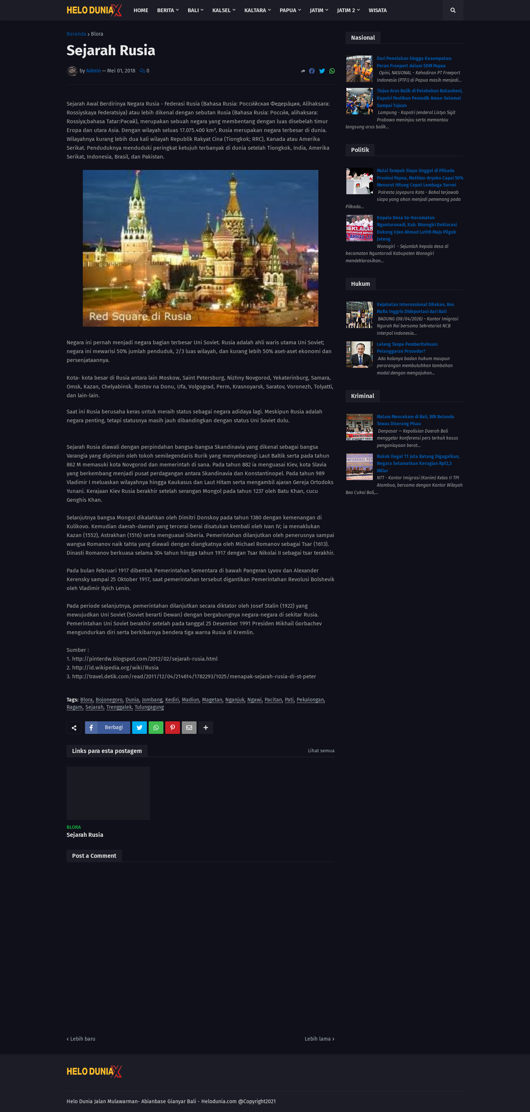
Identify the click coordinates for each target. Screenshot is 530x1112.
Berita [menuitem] (165, 10)
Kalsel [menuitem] (221, 10)
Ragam (74, 707)
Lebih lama (318, 1039)
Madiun (190, 700)
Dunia (132, 700)
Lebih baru (82, 1039)
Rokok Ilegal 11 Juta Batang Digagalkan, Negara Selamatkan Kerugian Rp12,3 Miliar (418, 463)
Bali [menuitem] (193, 10)
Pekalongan (310, 700)
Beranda (76, 34)
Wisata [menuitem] (378, 10)
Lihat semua (321, 750)
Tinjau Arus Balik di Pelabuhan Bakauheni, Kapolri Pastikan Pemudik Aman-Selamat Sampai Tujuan (420, 98)
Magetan (212, 700)
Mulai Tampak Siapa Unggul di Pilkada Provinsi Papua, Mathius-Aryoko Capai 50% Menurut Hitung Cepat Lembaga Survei (420, 178)
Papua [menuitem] (288, 10)
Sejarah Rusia (85, 834)
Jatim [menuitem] (317, 10)
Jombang (152, 700)
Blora (97, 34)
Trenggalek (119, 707)
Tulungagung (149, 707)
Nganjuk (234, 700)
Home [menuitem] (141, 10)
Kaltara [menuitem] (255, 10)
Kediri (172, 700)
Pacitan (273, 700)
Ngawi (254, 700)
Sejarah (94, 707)
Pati (289, 700)
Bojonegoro (109, 700)
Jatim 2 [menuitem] (346, 10)
